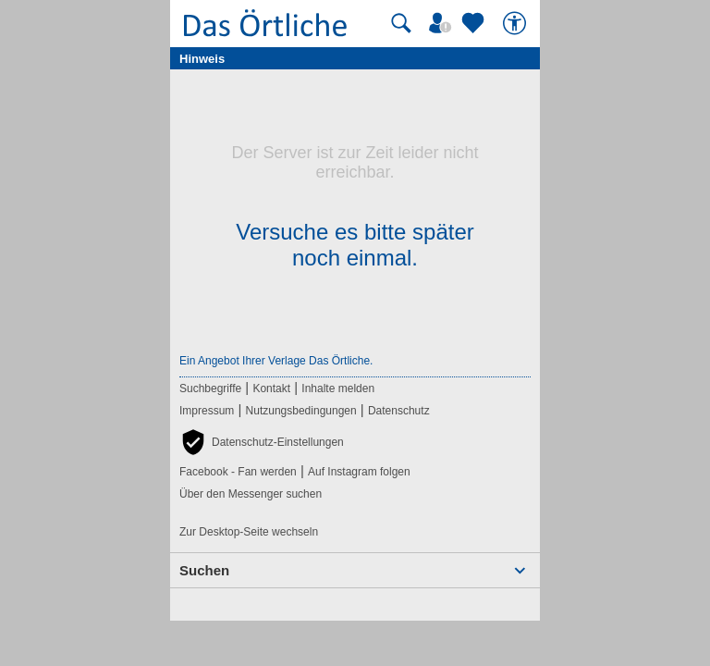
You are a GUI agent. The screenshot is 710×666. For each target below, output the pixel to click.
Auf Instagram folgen (359, 471)
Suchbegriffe (210, 388)
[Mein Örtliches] (443, 23)
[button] (261, 442)
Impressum (206, 410)
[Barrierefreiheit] (517, 23)
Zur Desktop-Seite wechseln (248, 531)
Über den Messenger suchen (250, 493)
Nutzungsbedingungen (301, 410)
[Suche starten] (401, 23)
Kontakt (271, 388)
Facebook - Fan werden (238, 471)
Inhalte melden (337, 388)
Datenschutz (399, 410)
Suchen (204, 570)
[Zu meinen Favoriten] (475, 23)
